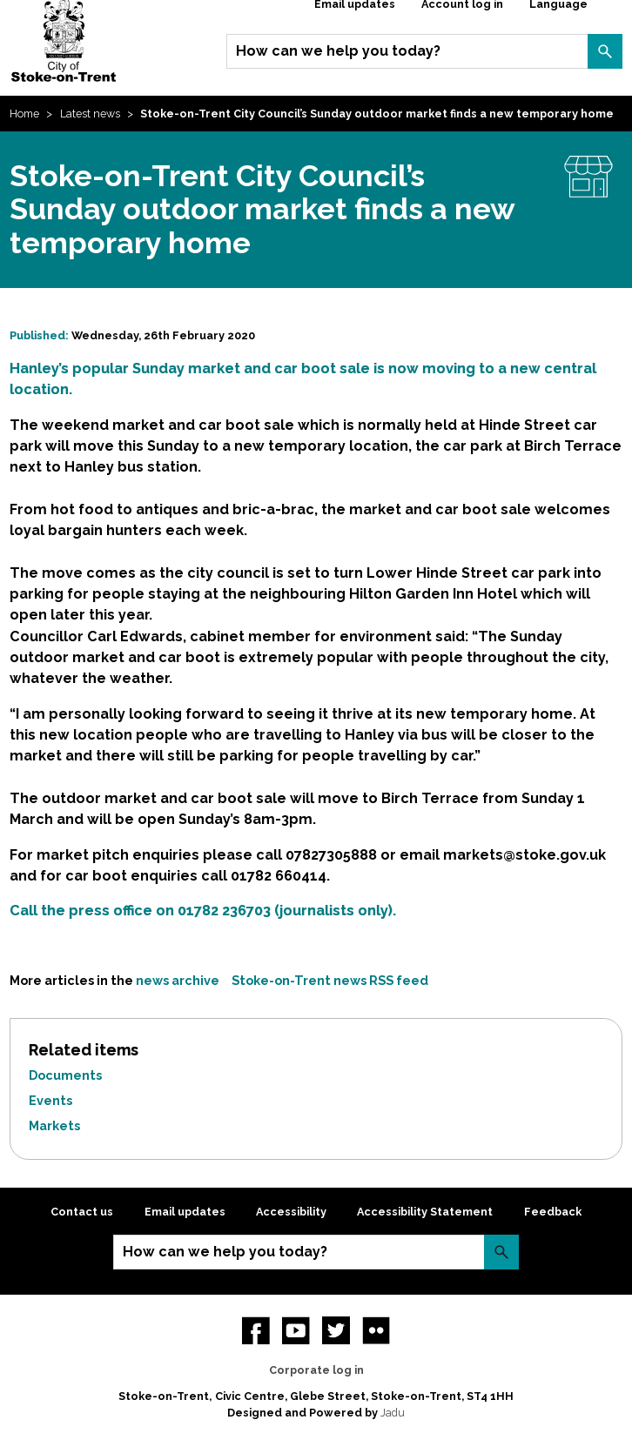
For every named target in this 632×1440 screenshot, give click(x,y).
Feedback (553, 1211)
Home (24, 113)
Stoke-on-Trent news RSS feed (330, 980)
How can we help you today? (338, 51)
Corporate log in (316, 1369)
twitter (336, 1330)
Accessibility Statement (425, 1211)
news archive (177, 980)
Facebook (256, 1330)
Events (50, 1100)
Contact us (81, 1211)
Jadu (392, 1412)
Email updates (185, 1211)
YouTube (296, 1330)
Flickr (376, 1330)
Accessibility (291, 1211)
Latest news (90, 113)
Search (605, 51)
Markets (54, 1125)
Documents (65, 1075)
